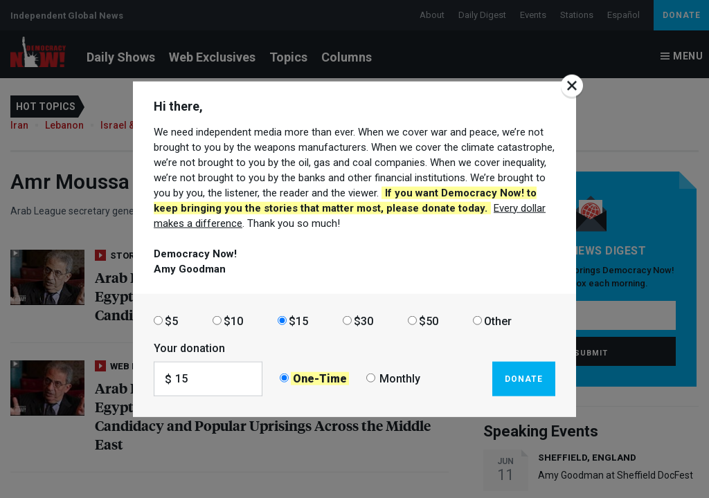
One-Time (320, 378)
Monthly (399, 378)
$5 (171, 320)
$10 (233, 320)
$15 (298, 320)
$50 (428, 320)
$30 (363, 320)
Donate (524, 378)
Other (498, 320)
